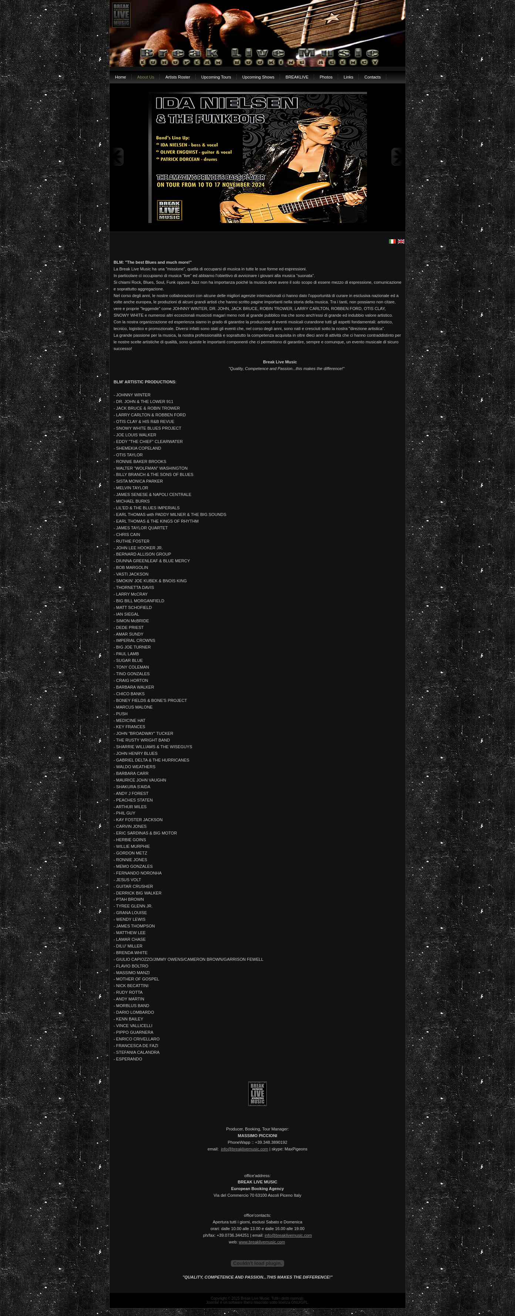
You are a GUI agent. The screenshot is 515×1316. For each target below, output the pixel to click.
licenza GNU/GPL (293, 1302)
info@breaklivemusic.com (244, 1149)
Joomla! (212, 1302)
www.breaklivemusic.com (262, 1242)
